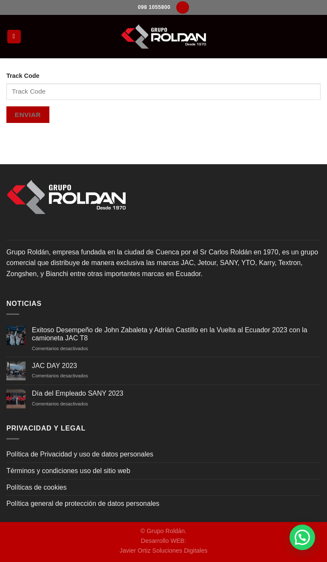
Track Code (23, 75)
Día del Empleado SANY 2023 (77, 393)
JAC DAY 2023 (54, 365)
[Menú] (14, 37)
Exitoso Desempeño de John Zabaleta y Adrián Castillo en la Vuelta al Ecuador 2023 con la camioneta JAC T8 (169, 334)
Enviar (28, 114)
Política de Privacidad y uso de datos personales (79, 454)
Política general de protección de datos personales (82, 503)
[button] (302, 537)
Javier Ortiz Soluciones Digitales (163, 550)
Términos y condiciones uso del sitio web (68, 470)
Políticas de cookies (36, 487)
